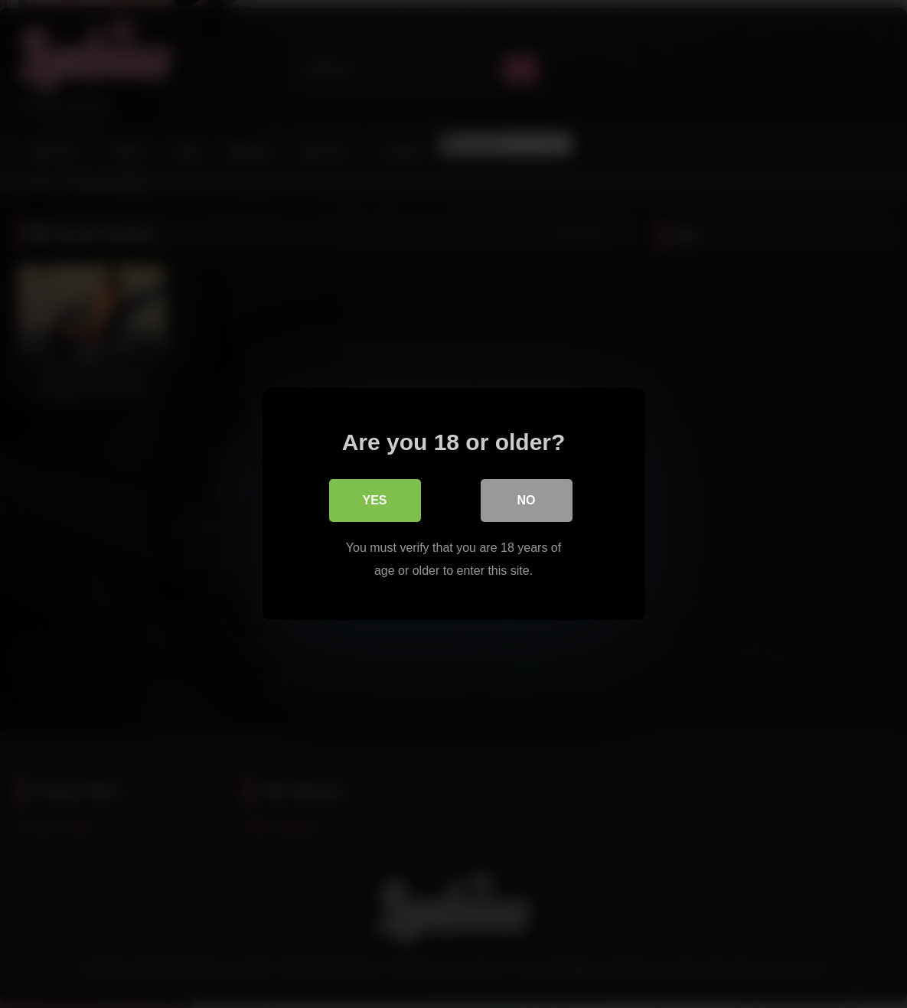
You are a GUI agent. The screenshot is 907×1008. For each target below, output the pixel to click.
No (526, 500)
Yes (374, 500)
